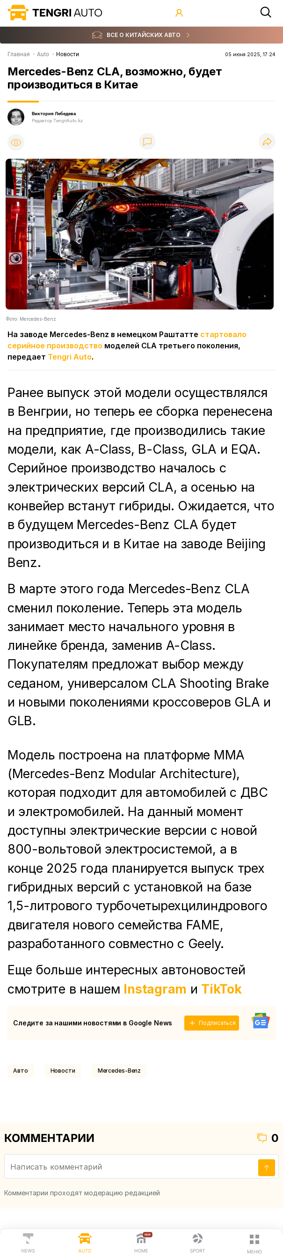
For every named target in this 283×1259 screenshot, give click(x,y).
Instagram (155, 988)
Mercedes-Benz (119, 1070)
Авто (20, 1070)
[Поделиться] (267, 142)
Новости (63, 1070)
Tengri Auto (70, 356)
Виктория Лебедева (54, 113)
